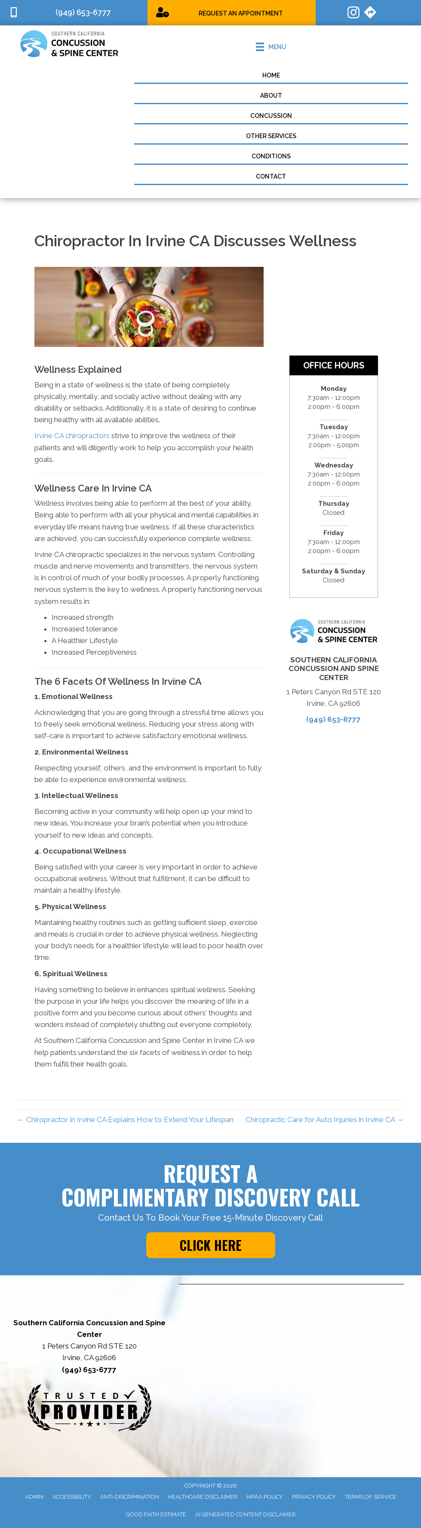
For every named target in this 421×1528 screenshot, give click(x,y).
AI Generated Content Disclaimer (245, 1514)
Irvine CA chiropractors (72, 435)
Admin (34, 1497)
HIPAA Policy (264, 1497)
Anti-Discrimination (129, 1497)
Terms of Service (370, 1497)
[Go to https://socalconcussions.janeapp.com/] (231, 12)
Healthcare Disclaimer (202, 1497)
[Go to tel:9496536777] (74, 12)
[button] (210, 1245)
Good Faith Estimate (156, 1514)
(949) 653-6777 (333, 719)
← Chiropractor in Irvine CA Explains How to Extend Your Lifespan (125, 1119)
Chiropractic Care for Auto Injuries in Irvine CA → (325, 1119)
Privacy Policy (314, 1497)
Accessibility (71, 1497)
